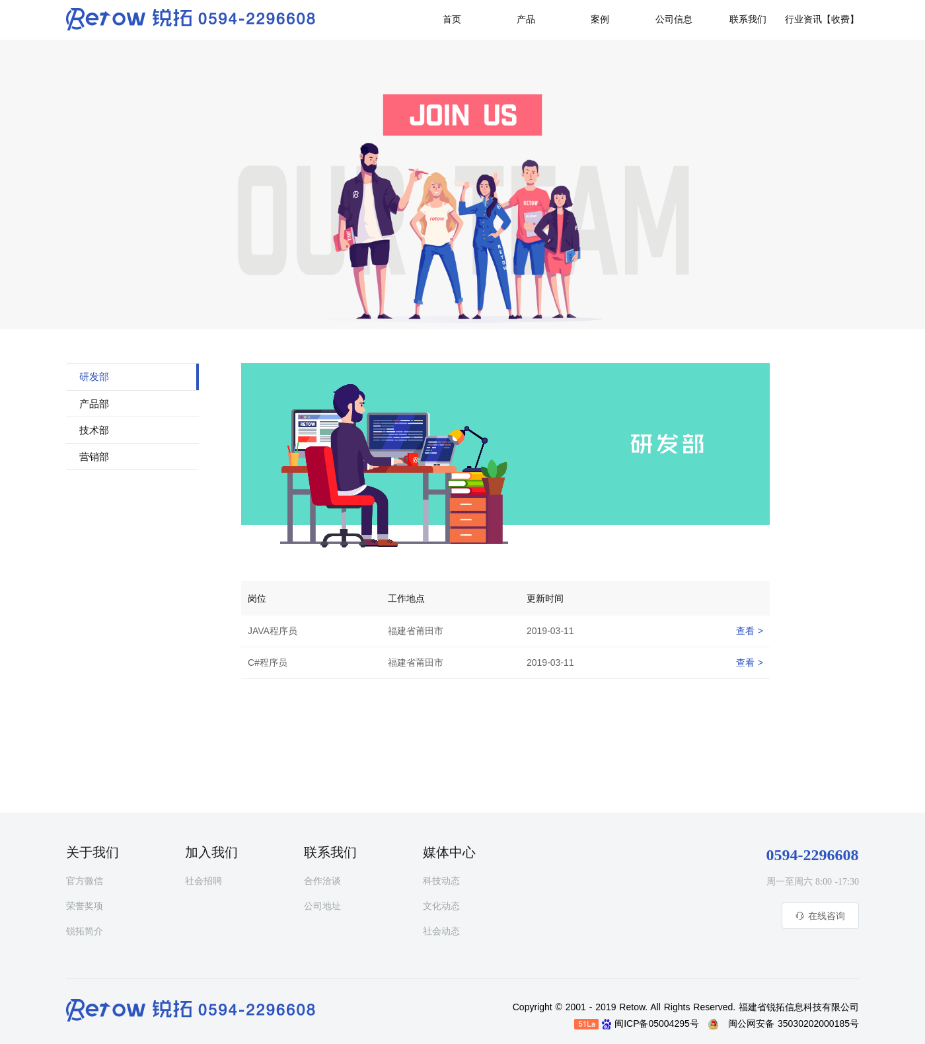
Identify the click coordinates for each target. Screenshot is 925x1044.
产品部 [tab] (94, 403)
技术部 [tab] (94, 430)
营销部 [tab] (94, 456)
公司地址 (322, 906)
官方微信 (84, 881)
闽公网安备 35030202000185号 (793, 1023)
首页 (452, 19)
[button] (748, 17)
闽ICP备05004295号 (659, 1023)
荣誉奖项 (84, 906)
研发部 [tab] (94, 377)
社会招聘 (203, 881)
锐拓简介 (84, 931)
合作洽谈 (322, 881)
